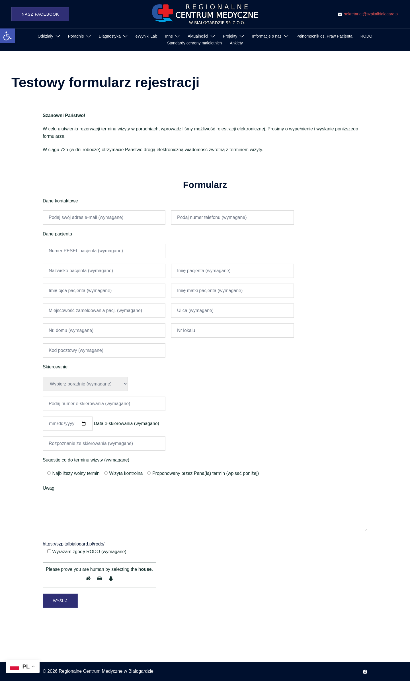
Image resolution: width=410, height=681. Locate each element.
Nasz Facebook (40, 14)
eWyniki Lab (146, 36)
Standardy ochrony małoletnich (194, 43)
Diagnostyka (110, 36)
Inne (169, 36)
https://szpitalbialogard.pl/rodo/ (73, 543)
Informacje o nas (267, 36)
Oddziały (45, 36)
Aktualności (198, 36)
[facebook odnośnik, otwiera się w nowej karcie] (365, 671)
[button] (7, 35)
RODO (366, 36)
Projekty (230, 36)
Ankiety (236, 43)
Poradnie (76, 36)
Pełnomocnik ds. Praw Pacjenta (324, 36)
